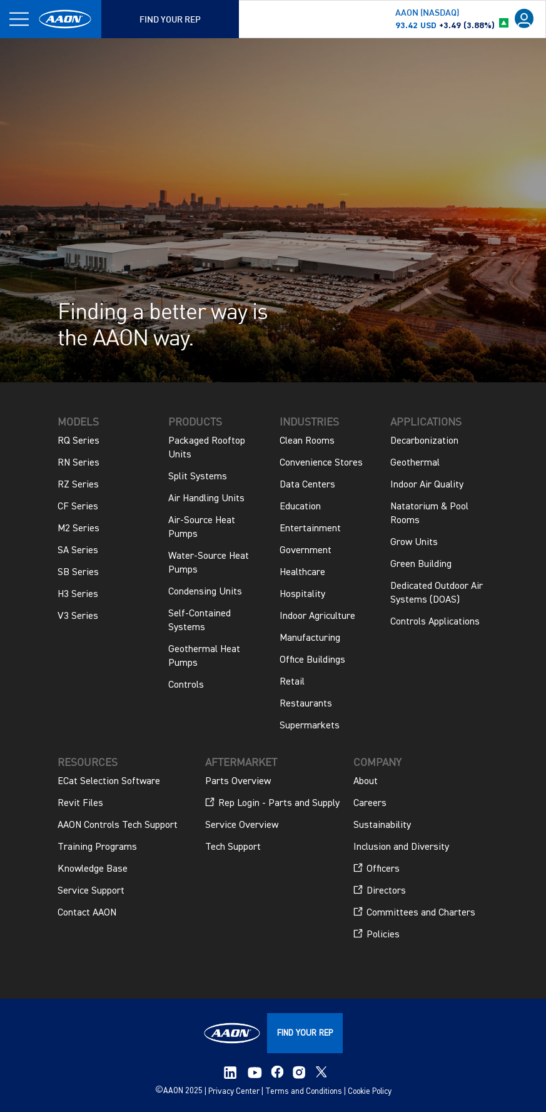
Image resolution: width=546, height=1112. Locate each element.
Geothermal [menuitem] (415, 463)
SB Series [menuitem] (78, 573)
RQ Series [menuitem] (78, 441)
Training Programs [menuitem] (97, 847)
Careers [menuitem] (370, 803)
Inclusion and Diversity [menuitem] (401, 847)
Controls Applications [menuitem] (435, 622)
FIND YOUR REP (305, 1033)
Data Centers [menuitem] (307, 485)
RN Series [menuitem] (78, 463)
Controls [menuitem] (186, 685)
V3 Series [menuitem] (78, 616)
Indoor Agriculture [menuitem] (317, 616)
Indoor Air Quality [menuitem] (426, 485)
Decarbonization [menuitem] (424, 441)
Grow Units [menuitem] (414, 543)
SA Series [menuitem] (78, 551)
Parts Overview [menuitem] (238, 782)
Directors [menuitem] (379, 890)
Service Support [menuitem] (91, 891)
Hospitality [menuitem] (302, 594)
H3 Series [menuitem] (78, 594)
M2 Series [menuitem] (78, 529)
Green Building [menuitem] (421, 564)
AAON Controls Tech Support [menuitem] (118, 825)
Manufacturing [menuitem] (310, 638)
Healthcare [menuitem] (302, 573)
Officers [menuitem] (376, 868)
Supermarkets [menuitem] (310, 726)
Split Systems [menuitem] (197, 477)
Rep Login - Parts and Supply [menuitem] (272, 802)
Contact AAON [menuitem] (87, 913)
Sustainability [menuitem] (382, 825)
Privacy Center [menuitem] (234, 1092)
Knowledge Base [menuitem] (93, 869)
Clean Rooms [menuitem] (307, 441)
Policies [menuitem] (376, 934)
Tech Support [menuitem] (233, 847)
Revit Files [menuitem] (80, 803)
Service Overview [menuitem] (241, 825)
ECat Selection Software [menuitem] (109, 782)
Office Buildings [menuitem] (312, 660)
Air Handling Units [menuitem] (206, 499)
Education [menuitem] (300, 507)
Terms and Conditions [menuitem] (303, 1092)
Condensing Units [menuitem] (205, 592)
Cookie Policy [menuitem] (370, 1092)
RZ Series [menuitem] (78, 485)
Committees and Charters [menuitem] (414, 912)
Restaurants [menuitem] (306, 704)
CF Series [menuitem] (78, 507)
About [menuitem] (365, 782)
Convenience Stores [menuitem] (321, 463)
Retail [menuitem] (292, 682)
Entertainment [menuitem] (310, 529)
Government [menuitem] (305, 551)
